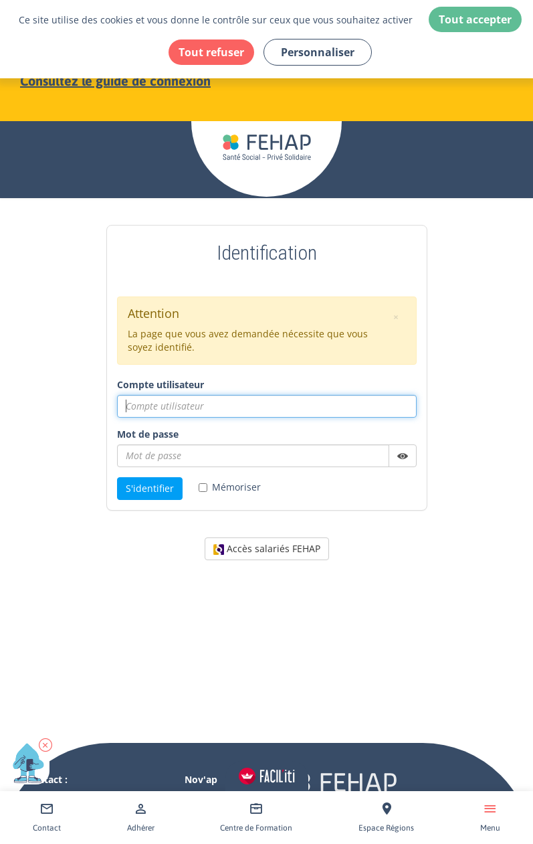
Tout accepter (475, 19)
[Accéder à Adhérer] (140, 817)
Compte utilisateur (160, 384)
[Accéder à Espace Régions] (386, 817)
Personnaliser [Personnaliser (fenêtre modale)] (317, 52)
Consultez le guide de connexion (115, 80)
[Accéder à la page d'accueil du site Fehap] (266, 121)
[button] (45, 745)
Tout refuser (211, 52)
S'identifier (150, 488)
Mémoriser (230, 487)
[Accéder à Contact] (47, 817)
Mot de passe (148, 434)
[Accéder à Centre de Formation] (256, 817)
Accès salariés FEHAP (266, 548)
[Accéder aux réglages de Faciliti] (266, 776)
